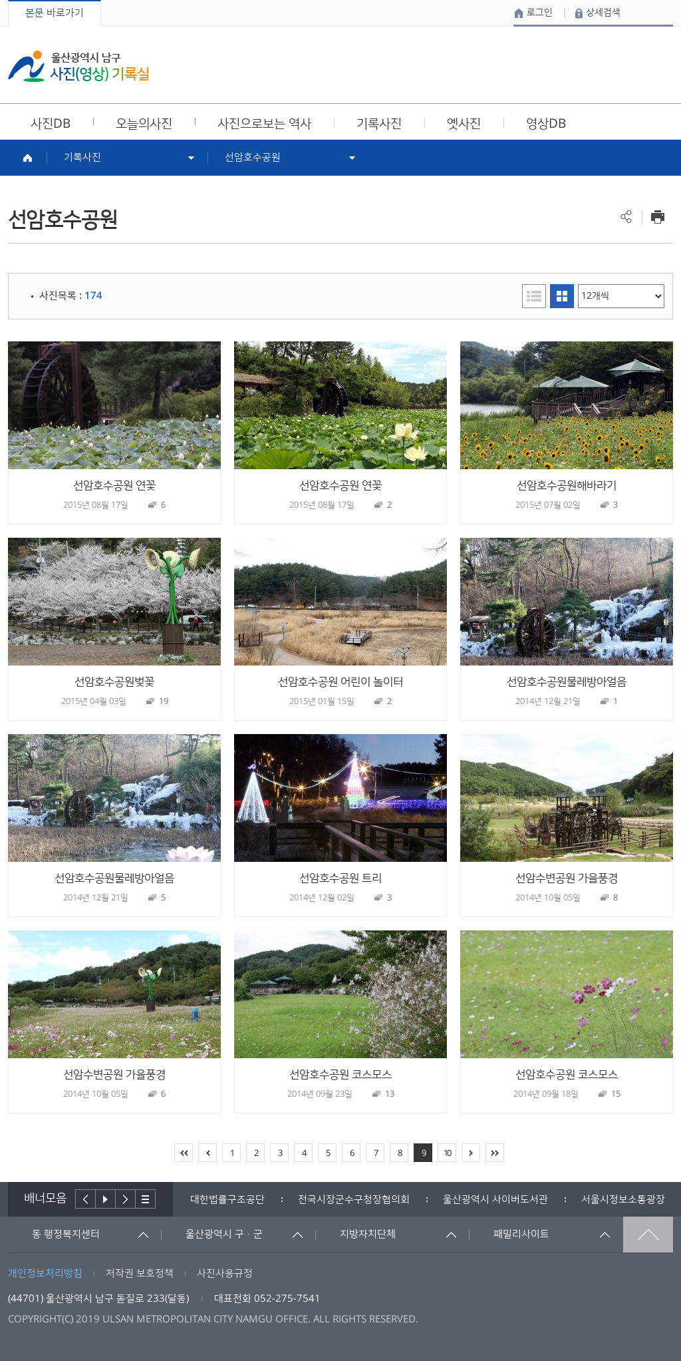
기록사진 (82, 157)
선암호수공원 (253, 157)
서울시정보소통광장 (623, 1199)
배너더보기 (146, 1199)
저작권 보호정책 (140, 1273)
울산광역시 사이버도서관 (495, 1199)
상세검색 (603, 12)
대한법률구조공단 (227, 1199)
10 (447, 1153)
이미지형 (562, 296)
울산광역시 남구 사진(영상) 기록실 (78, 66)
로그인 (540, 12)
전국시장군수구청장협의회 (354, 1199)
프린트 (657, 216)
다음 (126, 1199)
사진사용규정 (225, 1273)
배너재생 (106, 1199)
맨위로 (648, 1235)
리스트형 (534, 296)
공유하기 (626, 216)
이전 (85, 1199)
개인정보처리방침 (45, 1273)
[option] (227, 1199)
